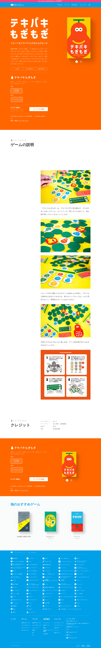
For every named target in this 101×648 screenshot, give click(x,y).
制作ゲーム (46, 625)
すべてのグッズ (36, 625)
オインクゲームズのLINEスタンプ (47, 1)
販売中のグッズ (36, 622)
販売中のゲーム (26, 622)
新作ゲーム (57, 632)
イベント (56, 630)
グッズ (67, 4)
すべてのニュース (59, 622)
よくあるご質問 (70, 618)
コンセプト (46, 622)
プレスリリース (58, 625)
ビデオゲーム (25, 630)
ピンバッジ (35, 627)
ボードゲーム (25, 627)
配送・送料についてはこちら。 (20, 120)
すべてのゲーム (26, 625)
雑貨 (33, 630)
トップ (13, 619)
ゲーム (60, 4)
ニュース (83, 4)
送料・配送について (71, 621)
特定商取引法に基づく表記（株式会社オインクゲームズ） (77, 624)
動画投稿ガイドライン (72, 626)
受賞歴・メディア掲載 (48, 631)
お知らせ (56, 627)
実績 (44, 627)
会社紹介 (75, 4)
